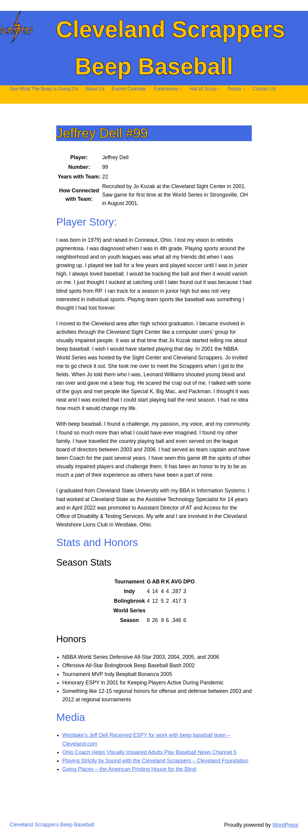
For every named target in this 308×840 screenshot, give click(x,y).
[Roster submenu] (243, 88)
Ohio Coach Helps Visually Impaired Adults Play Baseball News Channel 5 (149, 752)
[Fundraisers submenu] (181, 88)
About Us (94, 88)
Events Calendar (129, 88)
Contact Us (264, 88)
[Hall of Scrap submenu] (218, 88)
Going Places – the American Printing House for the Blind (129, 769)
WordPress (285, 825)
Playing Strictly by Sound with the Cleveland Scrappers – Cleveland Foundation (155, 761)
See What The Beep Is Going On (44, 88)
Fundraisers (166, 88)
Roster (235, 88)
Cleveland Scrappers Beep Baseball (52, 825)
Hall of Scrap (202, 88)
